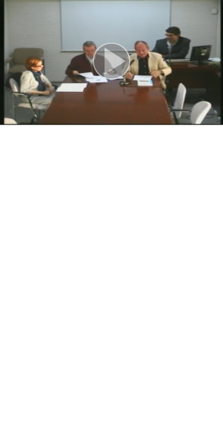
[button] (111, 62)
